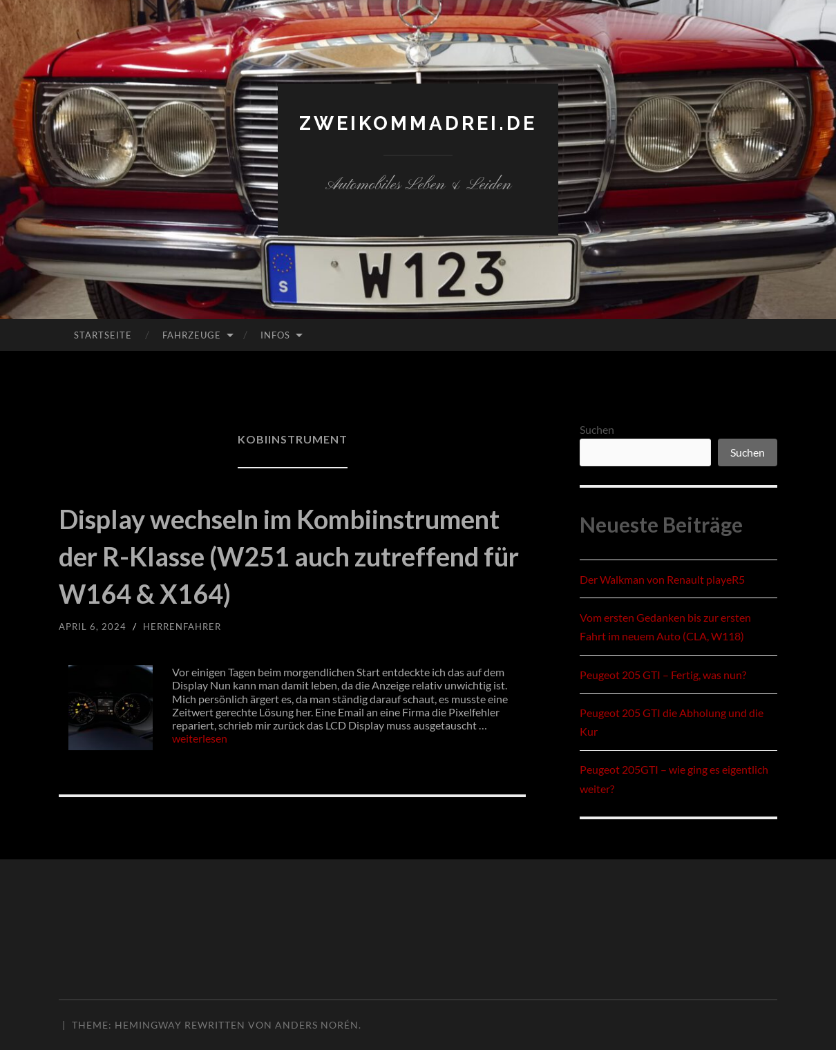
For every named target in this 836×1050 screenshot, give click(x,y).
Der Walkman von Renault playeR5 (662, 579)
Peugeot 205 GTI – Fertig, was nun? (663, 674)
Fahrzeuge (191, 335)
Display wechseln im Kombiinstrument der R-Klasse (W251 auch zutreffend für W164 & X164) (290, 573)
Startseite (103, 335)
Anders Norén (317, 1025)
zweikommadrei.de (418, 123)
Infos (275, 335)
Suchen (597, 429)
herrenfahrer (187, 663)
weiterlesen (199, 775)
